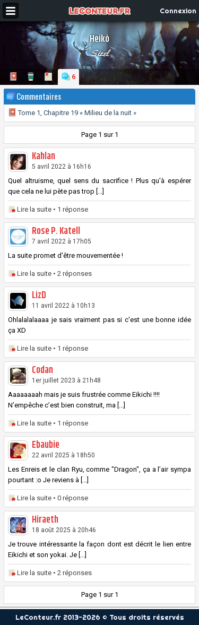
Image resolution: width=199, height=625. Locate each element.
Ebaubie (45, 445)
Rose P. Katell (56, 231)
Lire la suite (34, 209)
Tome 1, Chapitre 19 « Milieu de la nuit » (72, 113)
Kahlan (43, 156)
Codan (42, 370)
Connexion (178, 10)
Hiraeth (45, 520)
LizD (39, 295)
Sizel (100, 53)
